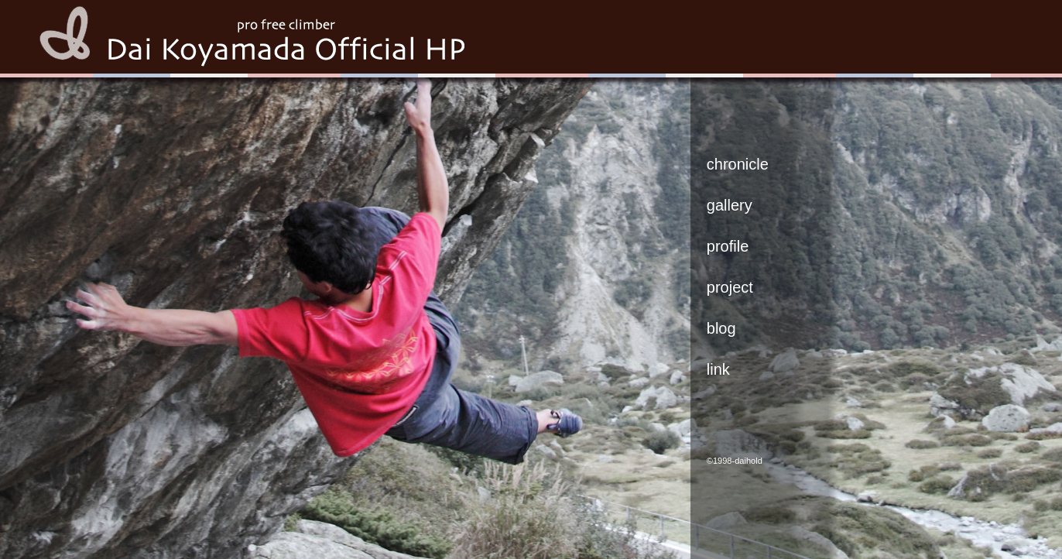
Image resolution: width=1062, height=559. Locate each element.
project (730, 287)
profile (728, 246)
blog (721, 328)
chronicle (738, 164)
